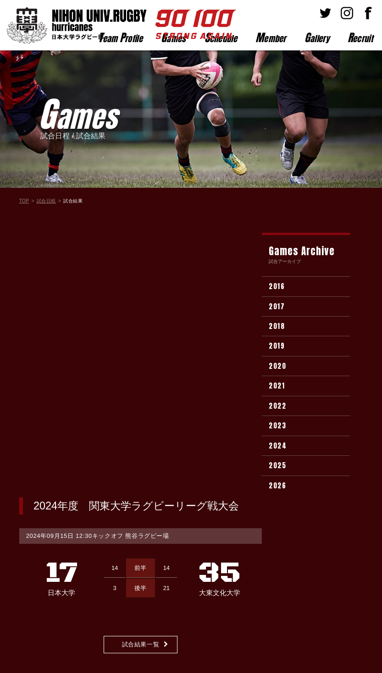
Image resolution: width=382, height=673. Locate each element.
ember (270, 37)
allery (316, 37)
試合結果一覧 (141, 379)
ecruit (360, 37)
